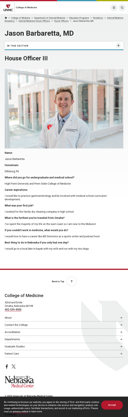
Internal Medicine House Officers (34, 21)
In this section (17, 45)
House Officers (61, 21)
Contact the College (16, 324)
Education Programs (79, 18)
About (8, 317)
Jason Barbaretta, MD (83, 21)
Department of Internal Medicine (49, 18)
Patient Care (12, 353)
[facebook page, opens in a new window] (7, 366)
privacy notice (20, 411)
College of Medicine (26, 7)
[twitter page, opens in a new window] (14, 366)
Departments (12, 339)
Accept (112, 405)
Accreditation (12, 332)
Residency (98, 18)
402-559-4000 (13, 309)
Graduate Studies (15, 346)
